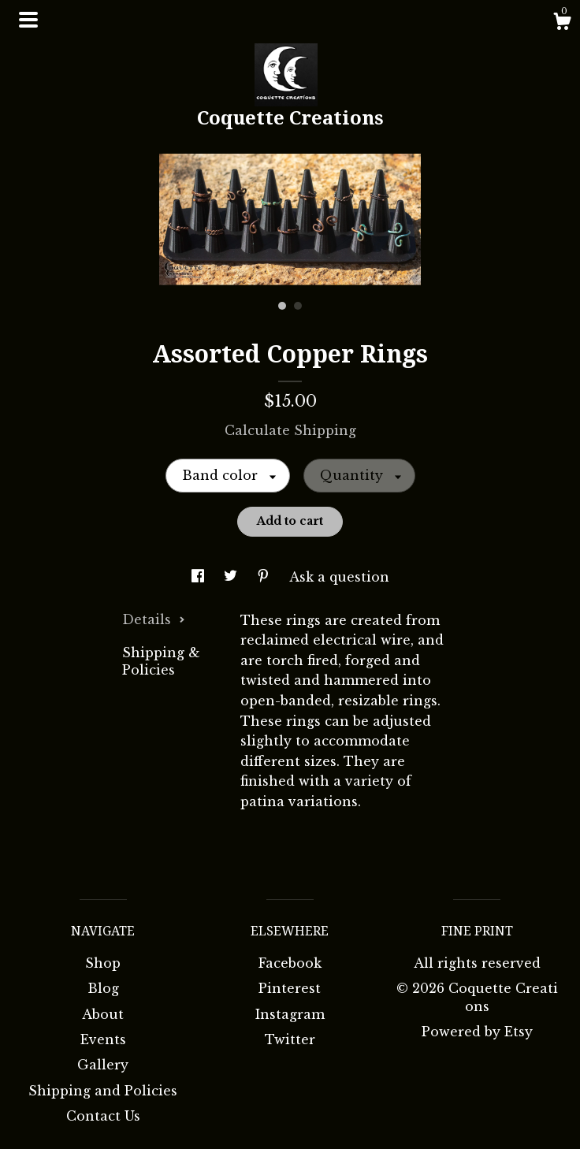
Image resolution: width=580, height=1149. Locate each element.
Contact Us (103, 1116)
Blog (103, 988)
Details (153, 619)
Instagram (290, 1014)
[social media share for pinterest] (265, 577)
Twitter (290, 1039)
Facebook (290, 963)
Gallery (102, 1065)
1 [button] (282, 306)
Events (103, 1039)
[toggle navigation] (28, 20)
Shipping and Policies (102, 1091)
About (103, 1014)
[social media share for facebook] (199, 577)
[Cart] (562, 23)
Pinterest (289, 988)
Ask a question (339, 577)
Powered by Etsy (477, 1031)
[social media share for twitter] (232, 577)
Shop (103, 963)
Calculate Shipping (290, 430)
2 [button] (298, 306)
